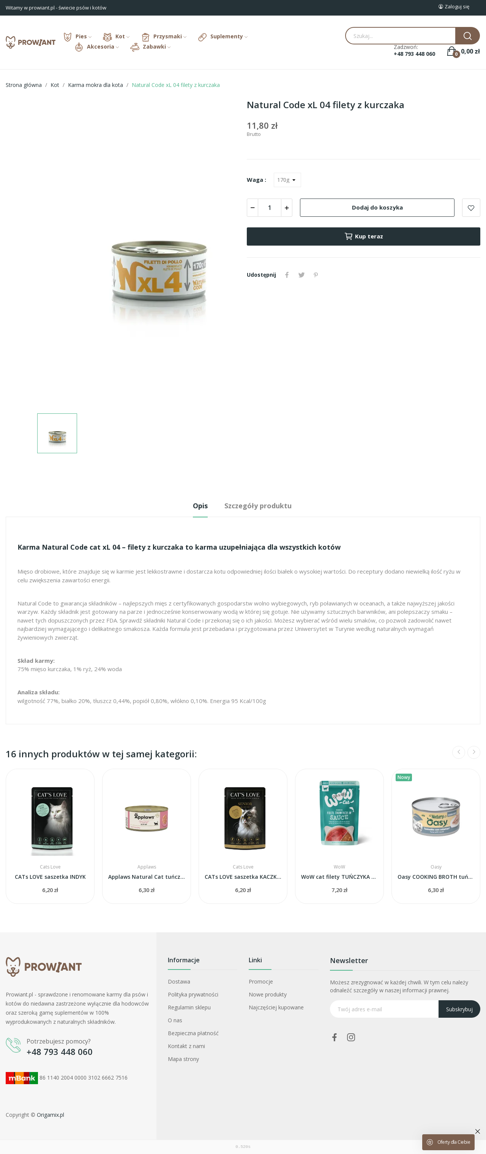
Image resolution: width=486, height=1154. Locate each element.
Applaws (146, 867)
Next (473, 752)
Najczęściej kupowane (276, 1007)
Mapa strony (183, 1059)
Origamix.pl (50, 1114)
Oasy (436, 867)
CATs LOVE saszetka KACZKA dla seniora (243, 876)
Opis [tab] (200, 505)
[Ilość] (269, 208)
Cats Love (50, 867)
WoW (339, 867)
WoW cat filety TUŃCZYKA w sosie (339, 876)
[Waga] (287, 180)
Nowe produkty (268, 994)
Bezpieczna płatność (193, 1033)
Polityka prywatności (193, 994)
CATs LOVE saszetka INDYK (50, 876)
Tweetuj (301, 275)
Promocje (261, 981)
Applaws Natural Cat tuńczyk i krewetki (146, 876)
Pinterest (316, 275)
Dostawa (179, 981)
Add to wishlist (471, 207)
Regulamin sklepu (189, 1007)
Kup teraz (363, 236)
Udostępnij (287, 275)
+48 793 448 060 (414, 54)
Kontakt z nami (186, 1046)
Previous (458, 752)
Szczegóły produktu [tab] (258, 505)
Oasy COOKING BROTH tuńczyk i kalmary (436, 876)
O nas (175, 1020)
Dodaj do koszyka (377, 207)
